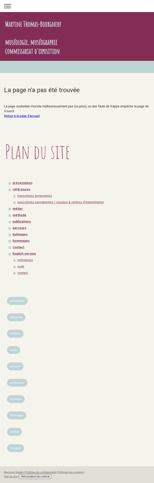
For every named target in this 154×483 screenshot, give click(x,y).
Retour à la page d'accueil (22, 116)
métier (18, 209)
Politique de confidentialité (41, 472)
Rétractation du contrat (35, 476)
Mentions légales (14, 472)
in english (15, 448)
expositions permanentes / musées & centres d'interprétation (60, 202)
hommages (21, 241)
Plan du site (10, 476)
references (25, 260)
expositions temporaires (34, 196)
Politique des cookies (70, 472)
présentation (22, 183)
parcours (19, 228)
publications (22, 221)
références (21, 189)
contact (18, 247)
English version (24, 254)
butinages (20, 234)
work (20, 266)
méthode (19, 215)
